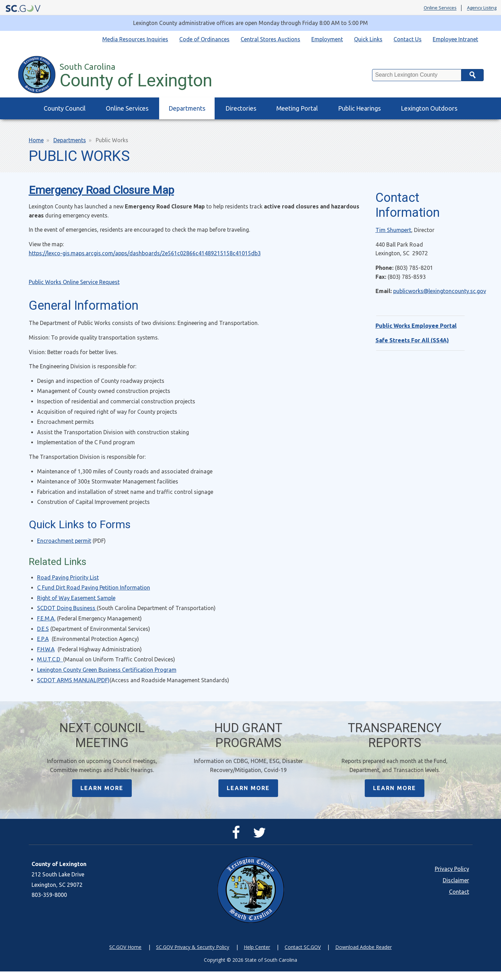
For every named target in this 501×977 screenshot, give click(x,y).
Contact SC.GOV (303, 953)
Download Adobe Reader (363, 953)
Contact (459, 897)
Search (472, 75)
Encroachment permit (64, 541)
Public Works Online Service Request (74, 282)
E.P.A (43, 639)
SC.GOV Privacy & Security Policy (192, 953)
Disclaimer (456, 886)
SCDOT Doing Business (67, 608)
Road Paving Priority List (68, 577)
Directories (240, 108)
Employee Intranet (455, 39)
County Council (65, 108)
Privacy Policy (452, 875)
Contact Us (408, 39)
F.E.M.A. (46, 618)
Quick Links (368, 39)
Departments (187, 108)
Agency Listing (481, 8)
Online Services (440, 8)
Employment (327, 39)
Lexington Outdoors (429, 108)
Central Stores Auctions (270, 39)
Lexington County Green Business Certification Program (106, 670)
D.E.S (43, 629)
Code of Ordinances (204, 39)
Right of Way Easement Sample (76, 598)
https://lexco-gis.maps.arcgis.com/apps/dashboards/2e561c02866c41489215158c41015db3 (145, 253)
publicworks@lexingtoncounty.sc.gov (439, 291)
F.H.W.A (46, 649)
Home (36, 140)
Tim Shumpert (393, 230)
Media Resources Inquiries (135, 39)
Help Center (257, 953)
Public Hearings (359, 108)
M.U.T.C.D (50, 659)
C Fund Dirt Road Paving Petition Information (93, 587)
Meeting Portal (297, 108)
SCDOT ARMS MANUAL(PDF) (73, 680)
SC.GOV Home (125, 953)
